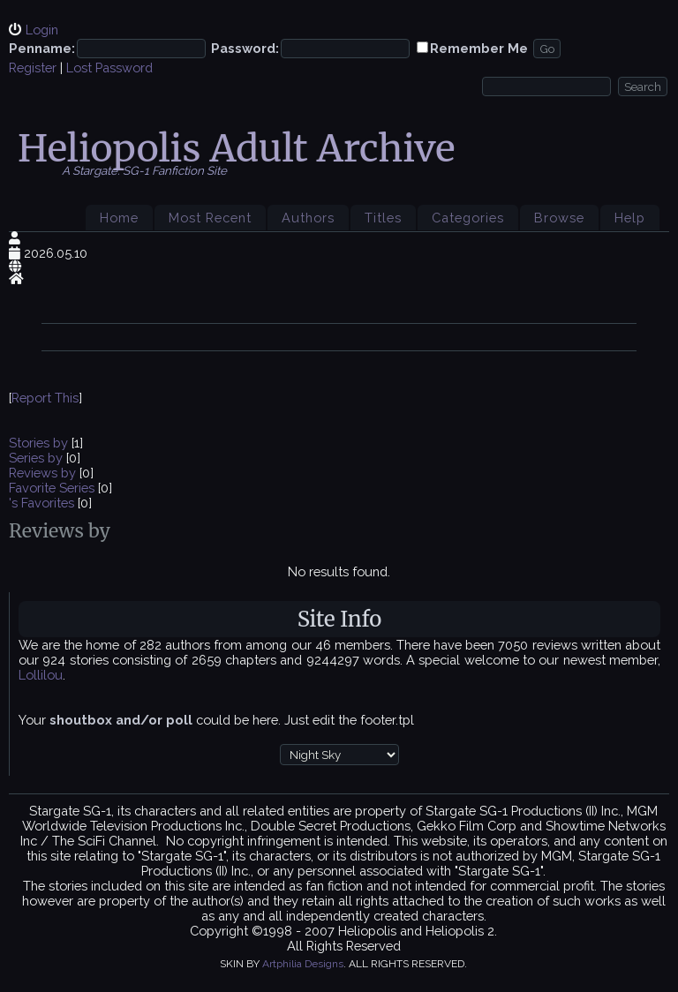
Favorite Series (51, 487)
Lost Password (109, 67)
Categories (468, 217)
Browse (559, 217)
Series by (37, 457)
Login (42, 29)
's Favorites (41, 502)
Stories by (40, 442)
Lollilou (41, 674)
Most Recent (210, 217)
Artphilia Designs (302, 964)
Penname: (42, 48)
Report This (45, 397)
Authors (308, 217)
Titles (383, 217)
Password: (245, 48)
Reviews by (44, 472)
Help (629, 217)
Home (119, 217)
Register (32, 67)
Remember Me (479, 48)
